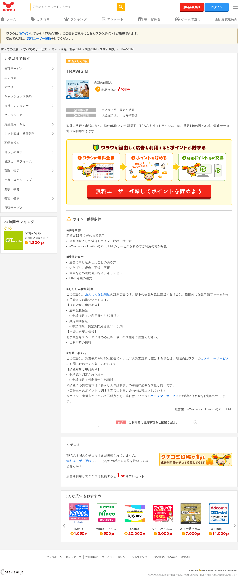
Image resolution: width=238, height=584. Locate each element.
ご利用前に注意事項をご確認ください (156, 422)
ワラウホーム (54, 557)
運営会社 (186, 557)
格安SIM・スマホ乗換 (99, 49)
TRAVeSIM (77, 71)
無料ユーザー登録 (39, 38)
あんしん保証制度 (97, 294)
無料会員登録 (191, 7)
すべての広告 (10, 49)
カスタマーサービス (215, 358)
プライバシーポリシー (115, 557)
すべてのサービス (35, 49)
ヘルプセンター (141, 557)
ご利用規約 (91, 557)
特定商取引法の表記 (165, 557)
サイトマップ (73, 557)
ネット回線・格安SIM (66, 49)
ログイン (216, 7)
